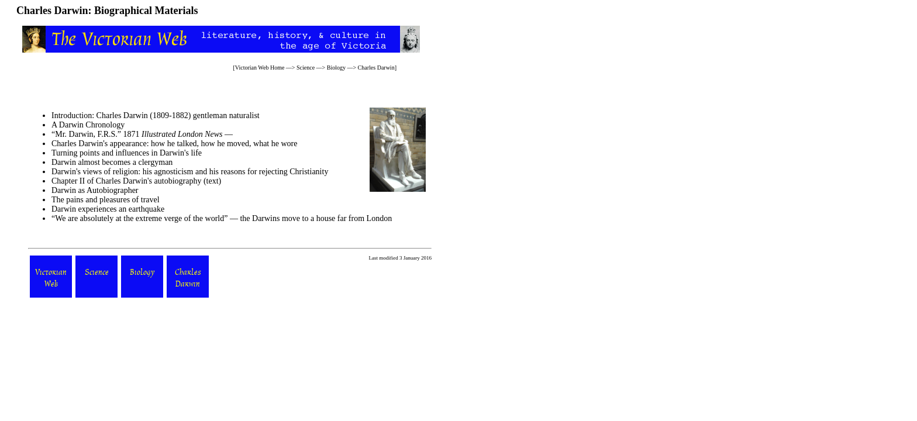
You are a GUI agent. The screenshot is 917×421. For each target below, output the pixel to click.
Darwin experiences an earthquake (107, 209)
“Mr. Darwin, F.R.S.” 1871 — (142, 134)
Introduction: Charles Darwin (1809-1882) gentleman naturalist (155, 115)
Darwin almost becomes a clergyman (112, 162)
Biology (336, 67)
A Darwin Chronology (88, 124)
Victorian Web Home (260, 67)
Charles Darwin (376, 67)
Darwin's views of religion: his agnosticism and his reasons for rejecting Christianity (189, 171)
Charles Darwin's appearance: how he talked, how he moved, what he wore (174, 143)
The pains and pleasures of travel (105, 199)
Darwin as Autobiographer (95, 190)
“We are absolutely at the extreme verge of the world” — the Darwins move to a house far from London (221, 218)
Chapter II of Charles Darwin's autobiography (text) (136, 181)
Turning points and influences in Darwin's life (126, 153)
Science (306, 67)
